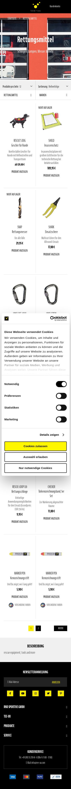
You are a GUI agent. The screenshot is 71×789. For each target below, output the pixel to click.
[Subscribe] (58, 682)
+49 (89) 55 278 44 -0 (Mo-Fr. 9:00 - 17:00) (37, 757)
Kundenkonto (55, 6)
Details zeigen (49, 434)
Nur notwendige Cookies (35, 468)
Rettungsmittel (11, 95)
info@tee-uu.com (38, 763)
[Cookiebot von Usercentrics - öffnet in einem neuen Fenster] (50, 318)
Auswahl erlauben (35, 457)
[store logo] (36, 6)
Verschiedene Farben (22, 605)
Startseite (12, 18)
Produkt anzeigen (20, 172)
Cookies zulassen (36, 446)
